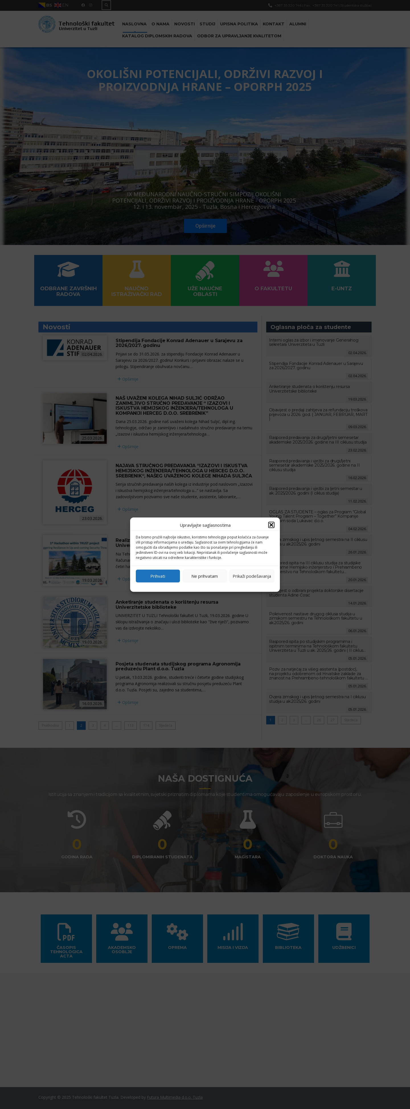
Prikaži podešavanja (252, 576)
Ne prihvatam (204, 576)
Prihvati (157, 576)
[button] (271, 525)
